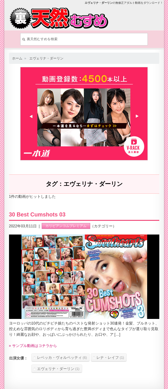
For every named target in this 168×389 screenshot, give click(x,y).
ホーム (17, 58)
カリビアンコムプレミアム (65, 226)
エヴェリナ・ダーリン (46, 58)
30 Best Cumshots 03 (37, 214)
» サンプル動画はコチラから (33, 346)
